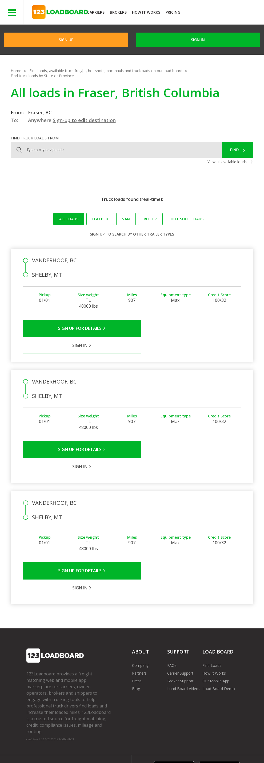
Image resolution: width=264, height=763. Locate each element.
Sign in (198, 39)
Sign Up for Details (77, 328)
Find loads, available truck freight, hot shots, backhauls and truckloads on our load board (105, 70)
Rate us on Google (46, 751)
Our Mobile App (215, 629)
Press (137, 629)
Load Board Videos (183, 637)
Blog (136, 637)
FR (229, 746)
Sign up (97, 234)
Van (126, 218)
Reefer (150, 218)
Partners (139, 621)
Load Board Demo (218, 637)
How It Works (146, 12)
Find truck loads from (35, 137)
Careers (158, 746)
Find (234, 150)
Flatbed (100, 218)
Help (138, 746)
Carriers (96, 12)
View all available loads (227, 161)
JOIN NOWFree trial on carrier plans (223, 12)
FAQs (172, 614)
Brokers (118, 12)
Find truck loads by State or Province (42, 75)
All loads (68, 218)
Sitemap (210, 746)
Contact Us (183, 746)
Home (16, 70)
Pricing (173, 12)
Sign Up (66, 39)
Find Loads (211, 614)
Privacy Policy (77, 746)
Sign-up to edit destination (84, 120)
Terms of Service (41, 746)
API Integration (111, 746)
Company (140, 614)
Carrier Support (180, 621)
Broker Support (180, 629)
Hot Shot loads (187, 218)
